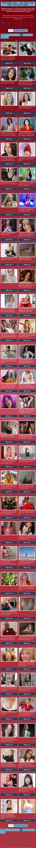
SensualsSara (22, 410)
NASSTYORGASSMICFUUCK (26, 213)
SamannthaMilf (22, 509)
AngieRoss (21, 731)
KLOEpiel (21, 632)
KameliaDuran (4, 484)
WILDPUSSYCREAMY (6, 65)
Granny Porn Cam (9, 24)
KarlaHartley (22, 558)
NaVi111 (3, 558)
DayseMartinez (4, 188)
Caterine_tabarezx (23, 706)
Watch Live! (9, 62)
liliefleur (21, 583)
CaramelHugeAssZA (23, 780)
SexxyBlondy (4, 237)
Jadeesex (3, 731)
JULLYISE (21, 755)
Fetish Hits (18, 845)
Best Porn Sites (21, 24)
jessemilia (21, 385)
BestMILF (3, 213)
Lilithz (2, 509)
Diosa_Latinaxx (22, 188)
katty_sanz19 (4, 336)
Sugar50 (3, 607)
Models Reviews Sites (3, 24)
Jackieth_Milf (22, 533)
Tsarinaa (21, 361)
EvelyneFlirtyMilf (23, 65)
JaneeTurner (22, 287)
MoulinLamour (4, 435)
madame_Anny (4, 385)
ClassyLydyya (22, 237)
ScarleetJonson (22, 163)
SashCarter (21, 262)
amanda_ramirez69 (5, 262)
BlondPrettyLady (5, 459)
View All (3, 34)
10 (31, 34)
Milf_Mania (21, 336)
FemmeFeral (4, 163)
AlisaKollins (22, 607)
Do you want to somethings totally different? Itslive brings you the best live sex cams (18, 823)
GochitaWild (4, 780)
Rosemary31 (4, 287)
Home (10, 30)
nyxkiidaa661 (22, 41)
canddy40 (21, 435)
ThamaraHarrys (4, 657)
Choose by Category (21, 30)
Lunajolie (3, 89)
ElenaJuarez (4, 583)
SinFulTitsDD (4, 361)
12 (5, 37)
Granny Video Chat (31, 24)
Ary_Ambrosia (4, 41)
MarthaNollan (4, 311)
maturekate (3, 114)
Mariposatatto (4, 706)
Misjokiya (21, 89)
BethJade (21, 311)
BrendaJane (22, 114)
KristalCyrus (22, 657)
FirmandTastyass (23, 484)
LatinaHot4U (4, 139)
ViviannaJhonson (5, 755)
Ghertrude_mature (23, 459)
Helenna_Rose (22, 139)
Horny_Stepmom (23, 681)
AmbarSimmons (4, 632)
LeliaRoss (3, 533)
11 (2, 37)
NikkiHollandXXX (5, 681)
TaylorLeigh (3, 410)
